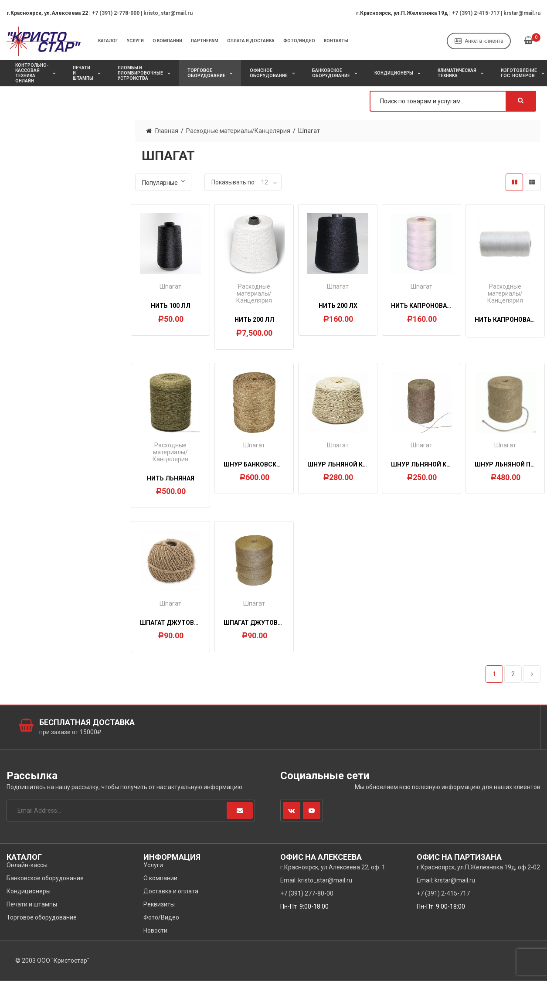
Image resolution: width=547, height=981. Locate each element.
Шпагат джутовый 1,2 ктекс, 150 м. (198, 622)
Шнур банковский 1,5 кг (264, 464)
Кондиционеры (393, 73)
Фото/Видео (299, 40)
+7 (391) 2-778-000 (115, 13)
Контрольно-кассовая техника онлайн (31, 73)
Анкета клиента (479, 41)
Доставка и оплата (170, 891)
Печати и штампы (83, 73)
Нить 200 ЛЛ (254, 319)
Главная (166, 130)
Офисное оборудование (269, 73)
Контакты (336, 40)
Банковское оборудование (331, 73)
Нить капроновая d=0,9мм (435, 305)
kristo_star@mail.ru (168, 13)
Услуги (135, 40)
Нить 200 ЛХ (338, 305)
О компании (167, 40)
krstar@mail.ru (521, 13)
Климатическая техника (457, 73)
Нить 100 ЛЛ (170, 305)
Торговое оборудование (206, 73)
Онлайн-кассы (27, 865)
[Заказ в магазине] (163, 182)
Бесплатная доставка (87, 722)
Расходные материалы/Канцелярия (238, 130)
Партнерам (204, 40)
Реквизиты (159, 904)
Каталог (108, 40)
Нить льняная (170, 478)
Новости (155, 930)
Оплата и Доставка (251, 40)
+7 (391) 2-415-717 (475, 13)
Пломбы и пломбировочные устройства (140, 73)
